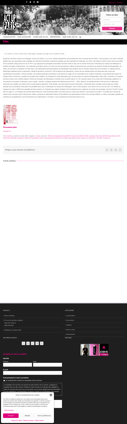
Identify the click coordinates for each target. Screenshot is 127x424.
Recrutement (70, 334)
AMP (49, 136)
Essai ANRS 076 (67, 136)
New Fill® (99, 138)
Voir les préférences (44, 415)
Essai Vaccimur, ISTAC (74, 138)
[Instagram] (32, 343)
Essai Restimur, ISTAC (37, 138)
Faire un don (70, 329)
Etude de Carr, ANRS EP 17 (88, 138)
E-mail (5, 369)
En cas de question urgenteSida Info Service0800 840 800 (13, 322)
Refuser (27, 415)
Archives (38, 136)
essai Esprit (92, 136)
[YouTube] (37, 343)
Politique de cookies (16, 420)
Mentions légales (39, 420)
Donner (112, 28)
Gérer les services (9, 410)
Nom (34, 361)
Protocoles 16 (6, 131)
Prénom (5, 361)
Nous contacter (9, 315)
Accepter (11, 415)
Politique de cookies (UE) (12, 330)
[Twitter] (28, 343)
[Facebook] (23, 343)
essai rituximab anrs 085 (50, 138)
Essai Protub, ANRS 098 (9, 138)
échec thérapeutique (56, 136)
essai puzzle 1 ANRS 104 (23, 138)
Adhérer (69, 325)
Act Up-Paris (8, 136)
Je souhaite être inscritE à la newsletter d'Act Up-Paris (24, 380)
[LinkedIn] (41, 343)
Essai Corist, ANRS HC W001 (80, 136)
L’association (70, 315)
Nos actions (70, 320)
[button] (51, 395)
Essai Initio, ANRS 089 (102, 136)
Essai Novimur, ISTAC (114, 136)
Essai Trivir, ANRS (63, 138)
